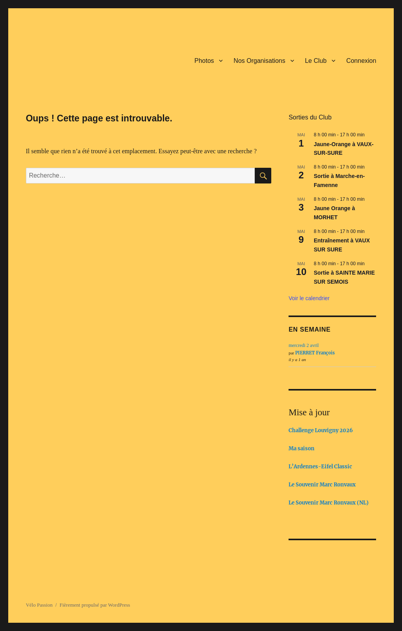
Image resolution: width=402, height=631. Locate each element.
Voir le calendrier (309, 298)
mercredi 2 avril (304, 345)
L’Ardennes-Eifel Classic (320, 466)
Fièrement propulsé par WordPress (95, 605)
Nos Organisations (259, 60)
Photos (204, 60)
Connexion (361, 60)
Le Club (316, 60)
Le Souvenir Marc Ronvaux (322, 484)
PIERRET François (315, 353)
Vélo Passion (39, 605)
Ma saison (301, 448)
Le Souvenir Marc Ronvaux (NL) (329, 502)
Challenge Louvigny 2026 (321, 430)
